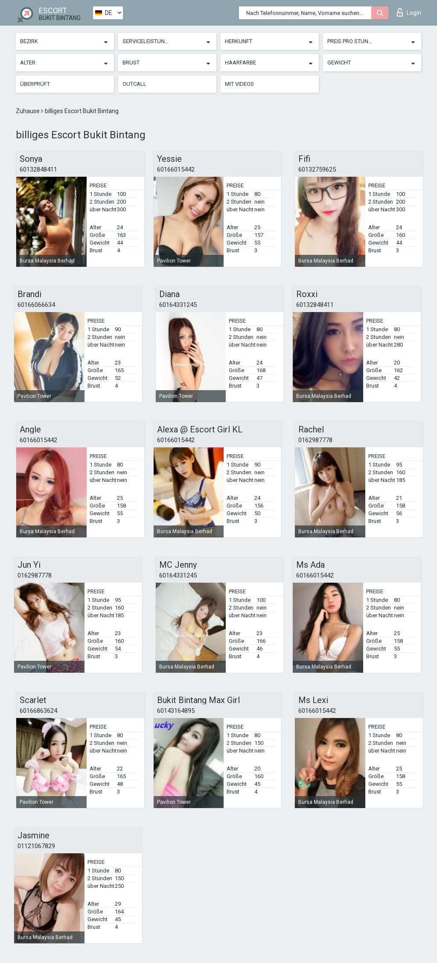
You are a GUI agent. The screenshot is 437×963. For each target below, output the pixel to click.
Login (409, 12)
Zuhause (28, 111)
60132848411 (38, 169)
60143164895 (176, 711)
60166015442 (176, 169)
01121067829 (36, 846)
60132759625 (317, 169)
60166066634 (36, 305)
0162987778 (315, 440)
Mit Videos (239, 84)
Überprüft (35, 84)
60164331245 (178, 305)
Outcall (134, 84)
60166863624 (38, 711)
